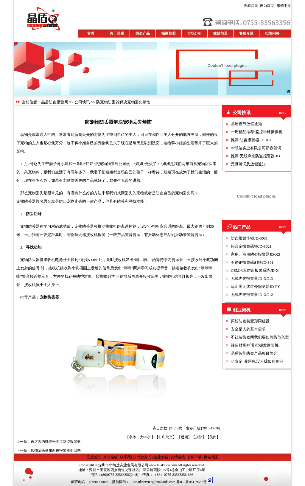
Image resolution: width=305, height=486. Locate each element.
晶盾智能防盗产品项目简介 (254, 353)
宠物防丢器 (49, 297)
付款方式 (144, 457)
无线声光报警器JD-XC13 (252, 278)
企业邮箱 (161, 457)
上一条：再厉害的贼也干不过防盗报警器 (48, 442)
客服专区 (246, 33)
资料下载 (194, 457)
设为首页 (259, 6)
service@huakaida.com (158, 482)
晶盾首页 (94, 457)
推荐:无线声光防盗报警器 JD (255, 156)
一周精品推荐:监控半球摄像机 (256, 132)
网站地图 (211, 457)
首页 (90, 33)
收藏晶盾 (252, 6)
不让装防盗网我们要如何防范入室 (260, 337)
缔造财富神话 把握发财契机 (254, 345)
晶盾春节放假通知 (246, 124)
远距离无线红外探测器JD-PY (255, 286)
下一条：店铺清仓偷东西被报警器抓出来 (48, 450)
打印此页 (165, 437)
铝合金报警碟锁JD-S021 (251, 246)
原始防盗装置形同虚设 (250, 321)
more (283, 113)
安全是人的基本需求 (248, 329)
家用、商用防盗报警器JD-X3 (255, 254)
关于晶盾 (117, 33)
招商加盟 (168, 33)
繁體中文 (283, 6)
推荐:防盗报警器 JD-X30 (251, 140)
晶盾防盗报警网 (54, 102)
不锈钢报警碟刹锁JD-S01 (252, 262)
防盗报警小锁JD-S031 (249, 238)
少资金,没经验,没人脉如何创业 (257, 361)
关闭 (213, 437)
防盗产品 (143, 33)
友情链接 (178, 457)
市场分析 (194, 33)
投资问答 (272, 33)
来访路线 (110, 457)
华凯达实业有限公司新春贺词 (256, 148)
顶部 (198, 437)
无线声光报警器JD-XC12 (252, 294)
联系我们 (127, 457)
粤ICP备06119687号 (191, 482)
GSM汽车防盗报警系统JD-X (254, 270)
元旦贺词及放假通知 (248, 164)
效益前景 (220, 33)
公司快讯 (82, 102)
